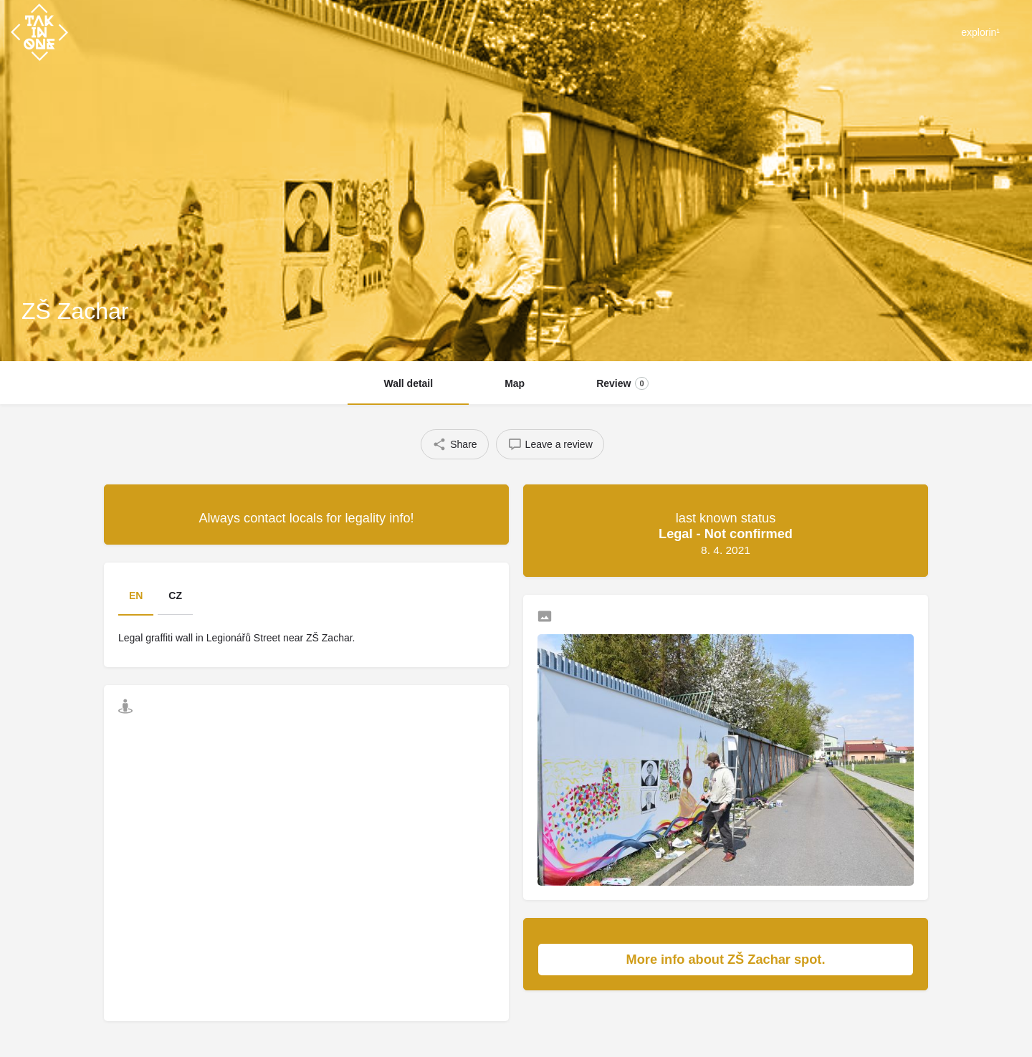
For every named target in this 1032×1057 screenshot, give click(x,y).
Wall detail (408, 383)
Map (515, 383)
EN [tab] (136, 595)
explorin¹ (980, 32)
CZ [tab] (175, 595)
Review (622, 383)
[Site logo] (41, 31)
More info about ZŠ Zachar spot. (762, 959)
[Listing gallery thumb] (726, 760)
